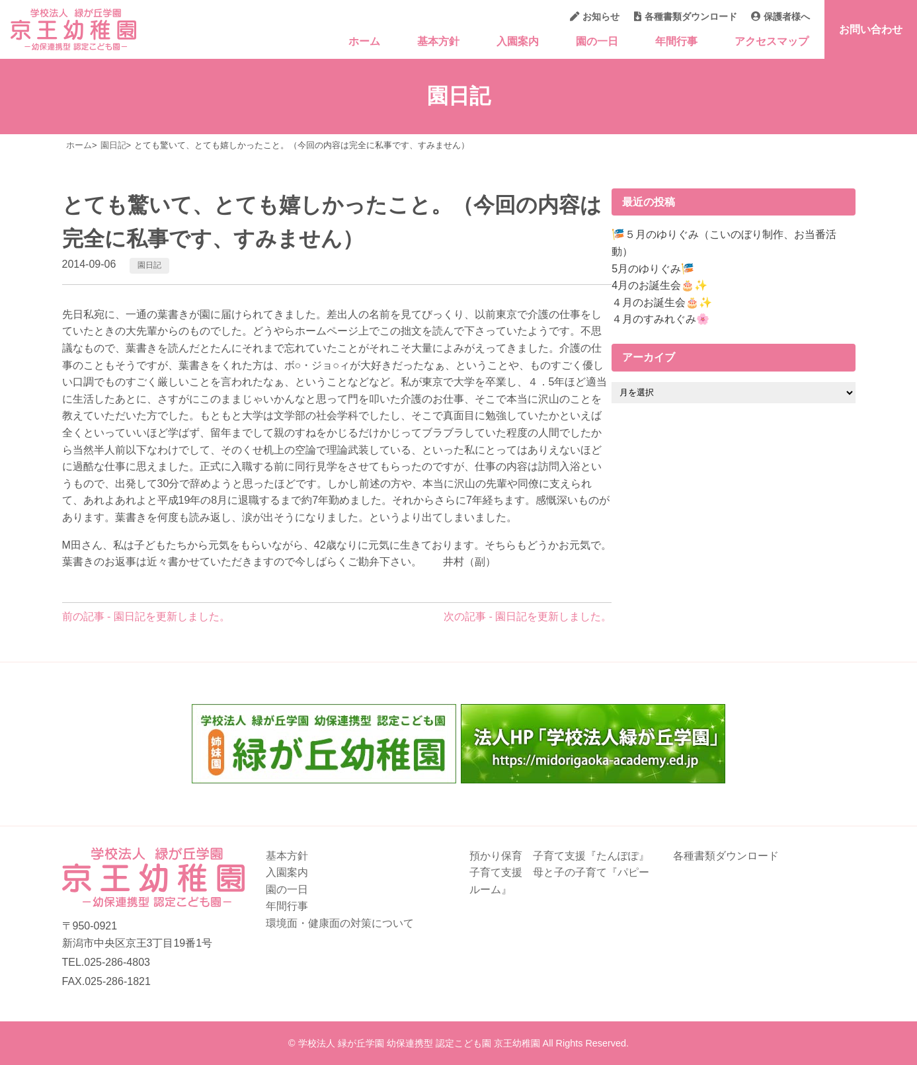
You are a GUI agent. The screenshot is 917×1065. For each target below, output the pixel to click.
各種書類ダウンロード (685, 16)
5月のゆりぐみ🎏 (653, 268)
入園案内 (518, 41)
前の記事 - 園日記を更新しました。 (146, 616)
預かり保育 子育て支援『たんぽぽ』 (559, 855)
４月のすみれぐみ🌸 (660, 319)
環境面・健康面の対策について (340, 923)
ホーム (364, 41)
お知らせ (594, 16)
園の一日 (597, 41)
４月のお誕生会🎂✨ (662, 302)
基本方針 (438, 41)
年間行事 (676, 41)
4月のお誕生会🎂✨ (659, 285)
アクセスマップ (772, 41)
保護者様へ (780, 16)
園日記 (149, 265)
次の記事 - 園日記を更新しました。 (528, 616)
